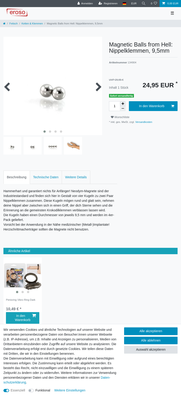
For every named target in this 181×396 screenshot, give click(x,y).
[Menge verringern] (122, 108)
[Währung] (134, 3)
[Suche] (143, 3)
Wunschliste (120, 117)
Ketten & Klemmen (32, 23)
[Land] (124, 3)
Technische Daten (46, 177)
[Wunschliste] (154, 3)
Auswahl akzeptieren (150, 349)
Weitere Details (76, 177)
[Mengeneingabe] (114, 106)
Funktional (42, 390)
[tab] (16, 177)
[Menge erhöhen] (122, 103)
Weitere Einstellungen (69, 390)
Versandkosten (143, 122)
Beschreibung (17, 177)
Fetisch (13, 23)
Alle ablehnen (151, 340)
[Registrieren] (108, 3)
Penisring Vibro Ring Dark (20, 299)
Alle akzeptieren (150, 331)
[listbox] (22, 276)
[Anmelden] (85, 3)
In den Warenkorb (156, 106)
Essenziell (18, 390)
